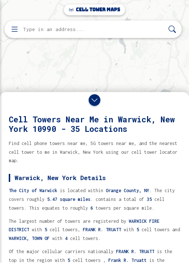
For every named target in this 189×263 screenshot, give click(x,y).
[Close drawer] (94, 100)
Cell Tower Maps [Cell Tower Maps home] (94, 9)
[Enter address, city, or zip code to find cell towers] (93, 29)
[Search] (172, 29)
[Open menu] (14, 29)
